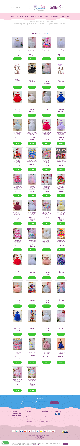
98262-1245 (54, 7)
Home (13, 14)
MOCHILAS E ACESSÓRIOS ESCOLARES (58, 14)
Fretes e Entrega (43, 416)
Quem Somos (28, 417)
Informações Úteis (44, 411)
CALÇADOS (37, 14)
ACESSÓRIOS (31, 14)
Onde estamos (28, 419)
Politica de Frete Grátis (44, 421)
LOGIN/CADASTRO (19, 14)
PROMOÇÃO (26, 14)
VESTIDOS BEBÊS (34, 16)
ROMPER (13, 16)
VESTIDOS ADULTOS (65, 16)
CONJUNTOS (47, 14)
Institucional (28, 411)
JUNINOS (17, 16)
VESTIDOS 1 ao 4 (41, 16)
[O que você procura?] (28, 7)
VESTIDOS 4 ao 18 (48, 16)
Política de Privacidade (44, 422)
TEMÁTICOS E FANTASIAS (24, 16)
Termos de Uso (43, 414)
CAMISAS (42, 14)
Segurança (42, 419)
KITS (67, 14)
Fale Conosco (28, 414)
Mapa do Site (28, 416)
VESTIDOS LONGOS (56, 16)
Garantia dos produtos (44, 417)
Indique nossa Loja (29, 421)
